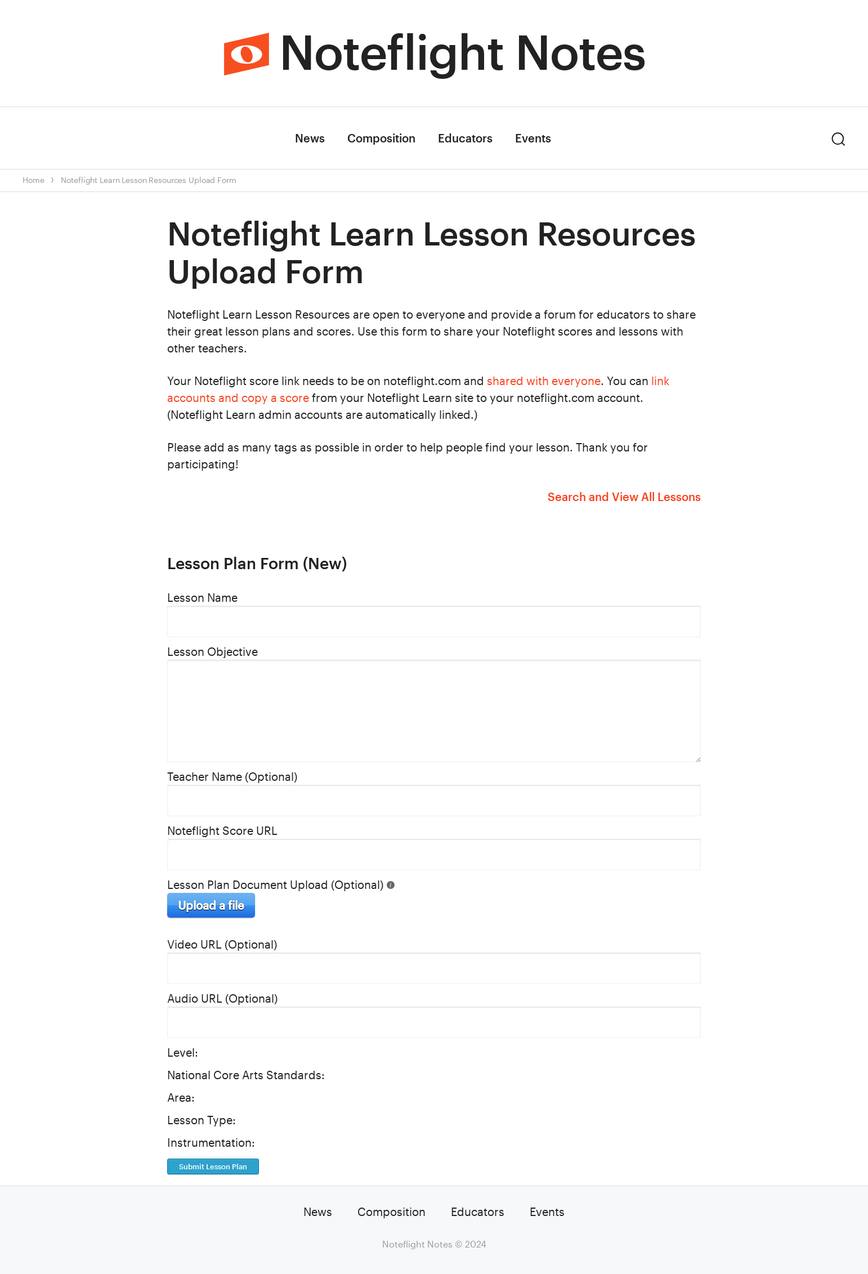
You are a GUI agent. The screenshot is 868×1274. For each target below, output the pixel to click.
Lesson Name (202, 597)
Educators (465, 138)
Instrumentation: (211, 1142)
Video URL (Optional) (222, 944)
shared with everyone (544, 380)
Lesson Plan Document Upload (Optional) (275, 884)
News (310, 138)
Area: (181, 1097)
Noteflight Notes (462, 51)
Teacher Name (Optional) (232, 776)
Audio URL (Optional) (222, 998)
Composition (381, 138)
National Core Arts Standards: (246, 1074)
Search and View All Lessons (624, 496)
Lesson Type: (201, 1120)
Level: (182, 1052)
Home (33, 180)
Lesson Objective (212, 651)
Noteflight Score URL (222, 830)
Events (533, 138)
